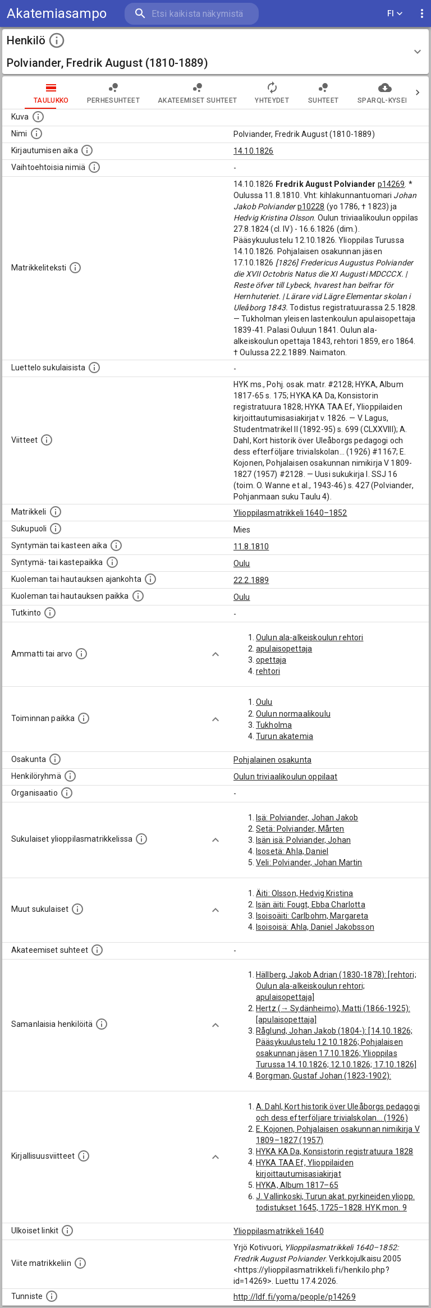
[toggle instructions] (57, 40)
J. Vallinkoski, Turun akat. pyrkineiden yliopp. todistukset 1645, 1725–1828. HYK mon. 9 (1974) (335, 1207)
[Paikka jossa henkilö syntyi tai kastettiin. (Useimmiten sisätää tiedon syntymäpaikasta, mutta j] (112, 562)
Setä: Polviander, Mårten (300, 828)
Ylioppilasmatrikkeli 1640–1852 (290, 512)
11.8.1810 (251, 546)
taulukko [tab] (29, 92)
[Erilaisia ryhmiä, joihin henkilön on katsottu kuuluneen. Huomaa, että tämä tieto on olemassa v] (70, 776)
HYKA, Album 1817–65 (297, 1185)
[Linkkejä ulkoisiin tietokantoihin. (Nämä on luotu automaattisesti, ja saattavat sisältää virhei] (67, 1231)
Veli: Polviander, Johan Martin (309, 862)
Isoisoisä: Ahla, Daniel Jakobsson (315, 927)
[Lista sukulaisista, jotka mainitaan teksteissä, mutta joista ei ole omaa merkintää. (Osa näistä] (77, 909)
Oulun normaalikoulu (293, 713)
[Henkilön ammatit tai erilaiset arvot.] (81, 654)
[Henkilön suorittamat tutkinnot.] (50, 613)
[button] (215, 51)
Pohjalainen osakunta (272, 759)
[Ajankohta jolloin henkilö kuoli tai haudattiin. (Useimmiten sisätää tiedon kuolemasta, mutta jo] (150, 579)
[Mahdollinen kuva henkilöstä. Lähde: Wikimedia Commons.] (38, 117)
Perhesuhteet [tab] (91, 92)
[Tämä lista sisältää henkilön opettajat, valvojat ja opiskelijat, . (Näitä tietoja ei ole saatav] (97, 950)
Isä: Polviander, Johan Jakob (307, 817)
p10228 (311, 206)
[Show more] (215, 654)
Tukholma (274, 724)
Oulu (241, 563)
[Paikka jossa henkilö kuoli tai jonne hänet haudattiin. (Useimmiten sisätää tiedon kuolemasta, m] (138, 596)
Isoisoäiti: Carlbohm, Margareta (312, 915)
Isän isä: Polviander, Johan (303, 840)
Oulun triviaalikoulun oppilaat (285, 776)
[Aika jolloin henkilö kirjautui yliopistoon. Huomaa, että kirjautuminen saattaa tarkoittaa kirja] (87, 150)
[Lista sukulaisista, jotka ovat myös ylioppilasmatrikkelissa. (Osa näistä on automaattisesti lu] (141, 839)
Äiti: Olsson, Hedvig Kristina (304, 893)
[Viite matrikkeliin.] (80, 1263)
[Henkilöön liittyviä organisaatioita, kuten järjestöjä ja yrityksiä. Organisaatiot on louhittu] (67, 793)
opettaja (271, 659)
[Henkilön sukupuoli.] (56, 529)
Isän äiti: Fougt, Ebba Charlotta (310, 904)
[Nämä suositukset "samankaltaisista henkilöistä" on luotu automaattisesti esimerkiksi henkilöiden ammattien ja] (102, 1024)
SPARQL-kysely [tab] (362, 92)
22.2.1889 (251, 580)
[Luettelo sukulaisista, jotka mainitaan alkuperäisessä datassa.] (94, 368)
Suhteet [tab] (301, 92)
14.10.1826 (253, 150)
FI (395, 13)
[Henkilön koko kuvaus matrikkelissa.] (75, 268)
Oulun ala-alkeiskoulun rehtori (310, 637)
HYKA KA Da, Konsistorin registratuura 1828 (334, 1151)
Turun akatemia (284, 736)
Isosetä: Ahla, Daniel (292, 851)
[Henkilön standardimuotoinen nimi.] (36, 134)
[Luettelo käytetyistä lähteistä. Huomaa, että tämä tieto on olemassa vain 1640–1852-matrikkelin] (47, 440)
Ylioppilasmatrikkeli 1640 (278, 1231)
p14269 (391, 184)
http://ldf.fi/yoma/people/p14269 (294, 1296)
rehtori (268, 671)
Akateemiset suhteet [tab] (175, 92)
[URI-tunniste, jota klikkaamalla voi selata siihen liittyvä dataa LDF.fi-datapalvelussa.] (52, 1296)
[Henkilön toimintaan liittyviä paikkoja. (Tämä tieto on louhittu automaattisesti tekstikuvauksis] (84, 718)
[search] (192, 14)
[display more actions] (422, 14)
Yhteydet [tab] (249, 92)
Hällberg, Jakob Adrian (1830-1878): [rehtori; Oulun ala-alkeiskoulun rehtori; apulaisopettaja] (336, 986)
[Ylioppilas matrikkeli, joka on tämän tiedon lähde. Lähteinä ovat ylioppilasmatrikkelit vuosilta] (56, 512)
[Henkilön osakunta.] (55, 759)
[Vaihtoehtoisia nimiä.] (94, 167)
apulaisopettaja (284, 648)
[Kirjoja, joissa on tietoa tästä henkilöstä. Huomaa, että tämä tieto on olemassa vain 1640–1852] (84, 1156)
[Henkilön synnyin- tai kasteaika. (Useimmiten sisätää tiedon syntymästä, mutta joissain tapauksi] (116, 545)
